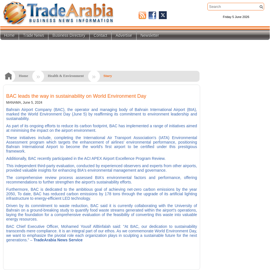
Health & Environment (66, 76)
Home (9, 35)
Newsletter (150, 35)
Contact (100, 35)
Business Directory (68, 35)
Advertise (124, 35)
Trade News (33, 35)
